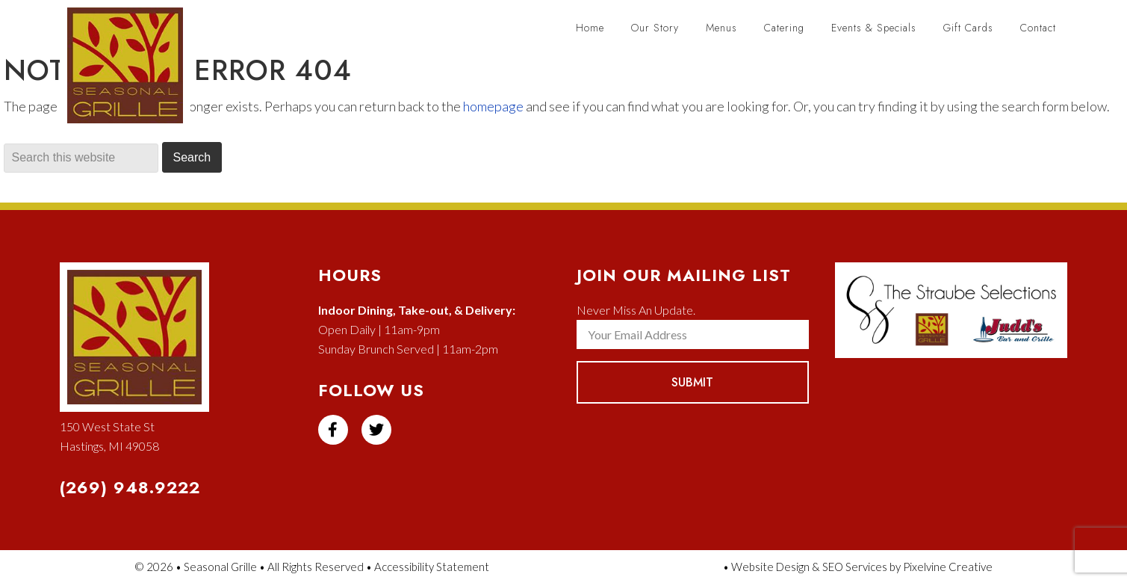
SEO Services (854, 566)
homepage (493, 106)
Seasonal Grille (132, 72)
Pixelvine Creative (948, 566)
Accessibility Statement (431, 566)
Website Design (770, 566)
